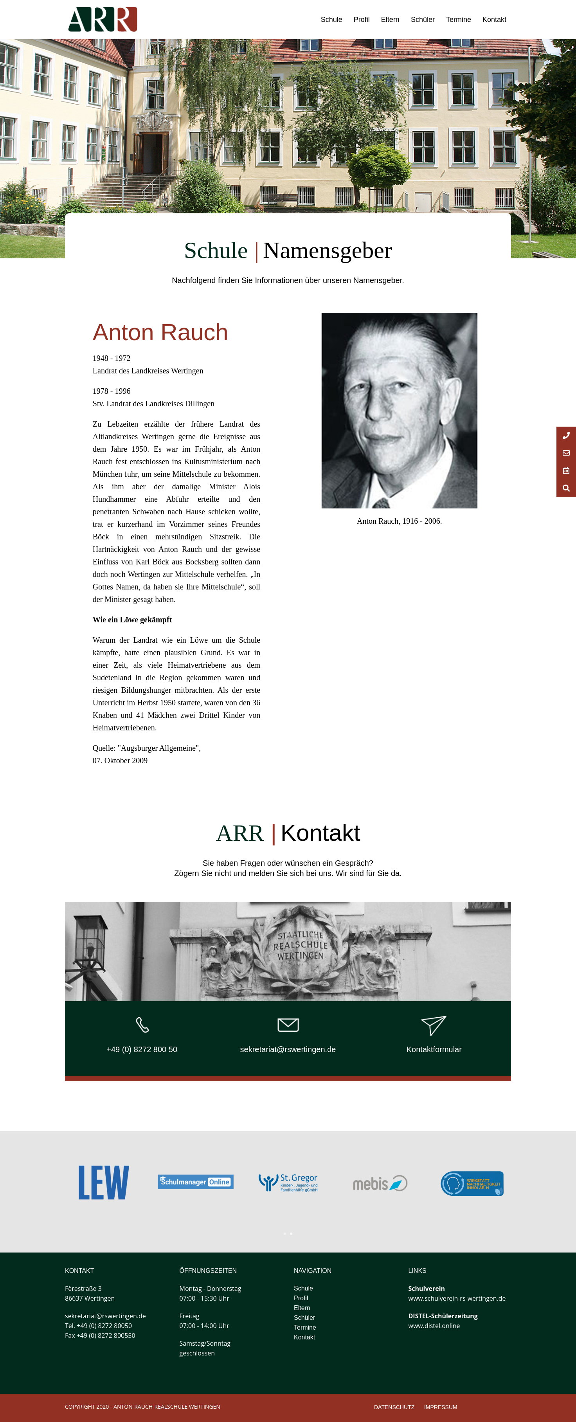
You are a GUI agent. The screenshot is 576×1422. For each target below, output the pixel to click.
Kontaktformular (434, 1049)
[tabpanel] (380, 1183)
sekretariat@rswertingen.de (288, 1049)
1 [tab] (285, 1234)
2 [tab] (291, 1234)
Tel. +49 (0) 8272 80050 (98, 1325)
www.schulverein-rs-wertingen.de (457, 1298)
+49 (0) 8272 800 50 (141, 1049)
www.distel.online (434, 1325)
